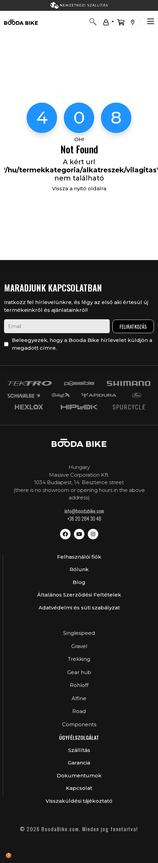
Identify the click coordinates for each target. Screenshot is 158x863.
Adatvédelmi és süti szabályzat (79, 607)
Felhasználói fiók (79, 557)
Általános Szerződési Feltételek (79, 594)
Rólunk (79, 569)
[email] (57, 326)
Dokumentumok (79, 775)
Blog (79, 582)
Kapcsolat (79, 788)
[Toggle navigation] (150, 21)
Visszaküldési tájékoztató (79, 801)
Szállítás (79, 750)
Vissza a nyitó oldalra (79, 188)
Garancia (79, 762)
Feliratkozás (133, 326)
